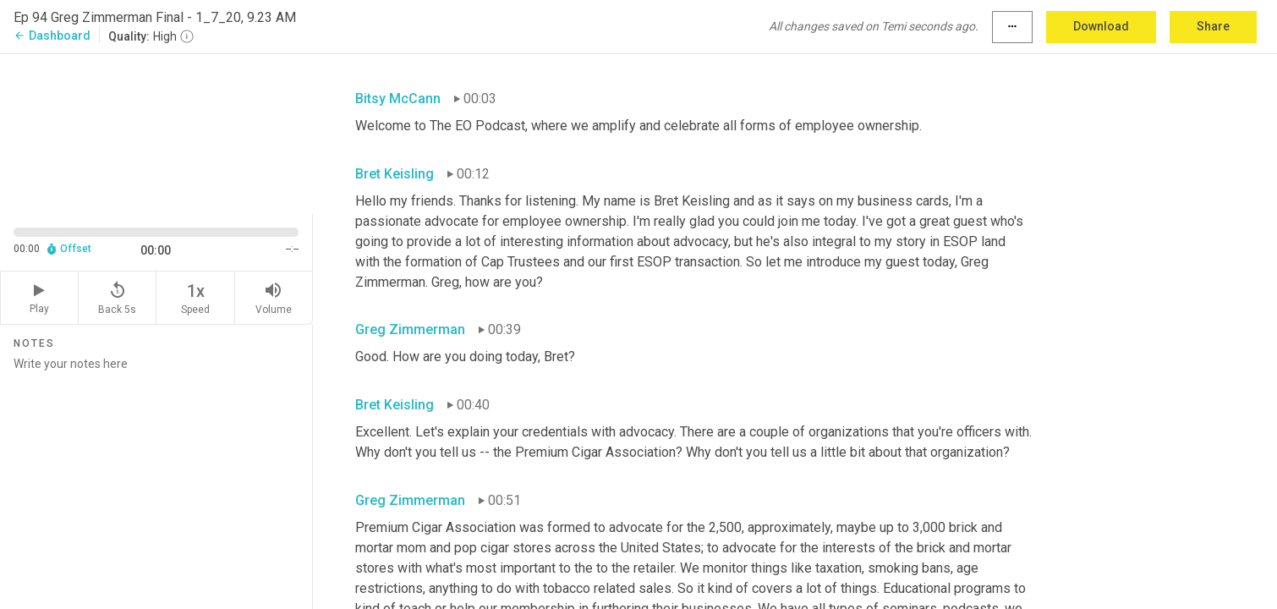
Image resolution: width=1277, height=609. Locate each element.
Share (1213, 26)
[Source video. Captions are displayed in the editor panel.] (156, 132)
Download (1101, 26)
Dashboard (52, 35)
